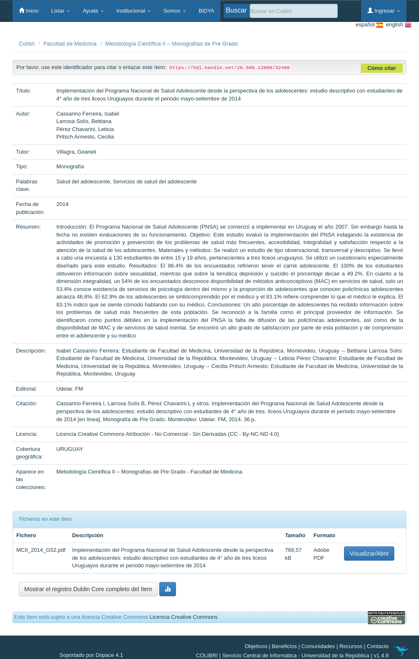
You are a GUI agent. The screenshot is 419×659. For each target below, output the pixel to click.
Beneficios (284, 646)
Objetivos (256, 646)
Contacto (377, 646)
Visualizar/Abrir (369, 553)
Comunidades (318, 646)
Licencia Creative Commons (184, 617)
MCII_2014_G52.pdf (40, 550)
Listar (60, 11)
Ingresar (383, 10)
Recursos (350, 646)
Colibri (27, 44)
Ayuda (93, 11)
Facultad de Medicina (70, 44)
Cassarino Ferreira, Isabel (87, 114)
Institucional (133, 11)
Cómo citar (381, 68)
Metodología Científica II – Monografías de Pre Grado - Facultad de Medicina (149, 472)
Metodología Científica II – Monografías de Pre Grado (171, 44)
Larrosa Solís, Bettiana (83, 121)
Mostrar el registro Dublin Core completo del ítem (88, 589)
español (369, 24)
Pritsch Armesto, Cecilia (85, 137)
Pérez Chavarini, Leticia (85, 129)
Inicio (29, 10)
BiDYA (206, 11)
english (397, 24)
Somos (174, 11)
